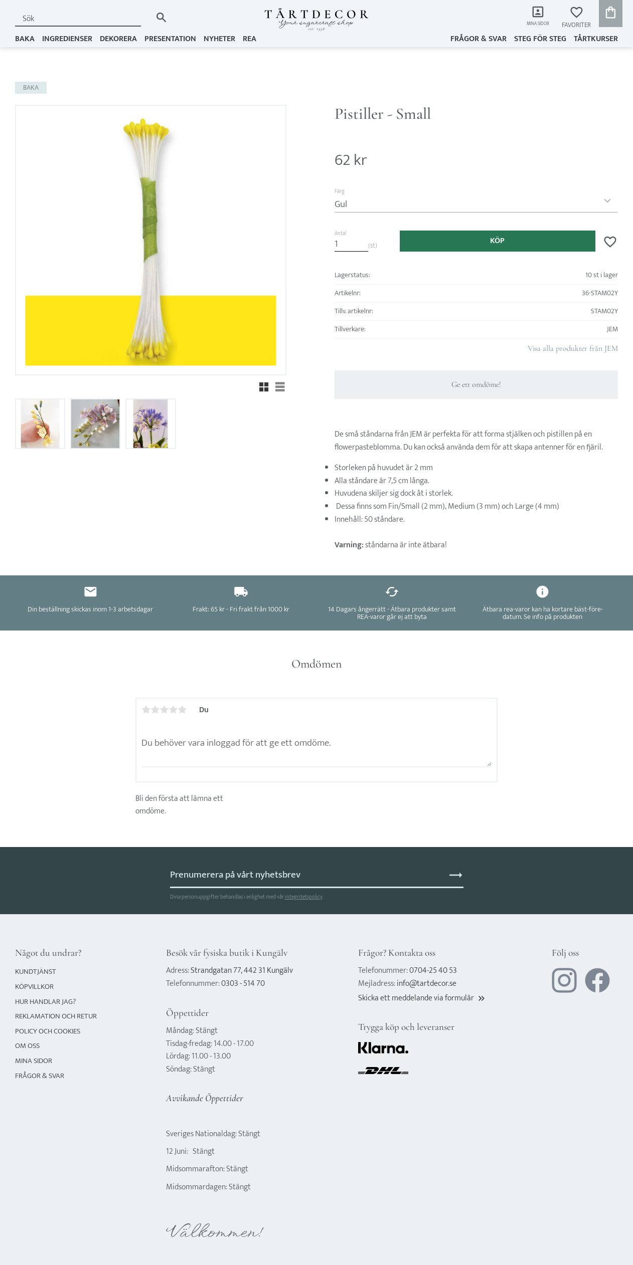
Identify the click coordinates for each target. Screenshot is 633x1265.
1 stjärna (145, 709)
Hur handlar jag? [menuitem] (45, 1001)
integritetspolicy (303, 897)
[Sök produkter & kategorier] (83, 19)
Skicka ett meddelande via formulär (422, 998)
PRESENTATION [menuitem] (170, 38)
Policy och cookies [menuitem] (47, 1031)
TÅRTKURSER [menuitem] (596, 38)
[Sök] (161, 17)
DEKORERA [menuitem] (118, 38)
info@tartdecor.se (426, 983)
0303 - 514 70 (243, 983)
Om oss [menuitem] (27, 1045)
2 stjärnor (155, 709)
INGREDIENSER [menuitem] (67, 38)
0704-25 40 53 (433, 970)
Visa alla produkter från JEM (573, 348)
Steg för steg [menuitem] (540, 38)
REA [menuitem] (249, 38)
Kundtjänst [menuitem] (35, 971)
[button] (576, 18)
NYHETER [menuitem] (219, 38)
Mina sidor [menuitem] (533, 25)
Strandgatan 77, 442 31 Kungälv (242, 970)
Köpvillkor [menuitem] (34, 986)
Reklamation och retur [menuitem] (56, 1016)
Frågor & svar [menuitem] (478, 38)
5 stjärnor (182, 709)
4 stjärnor (173, 709)
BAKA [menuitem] (25, 38)
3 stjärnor (164, 709)
